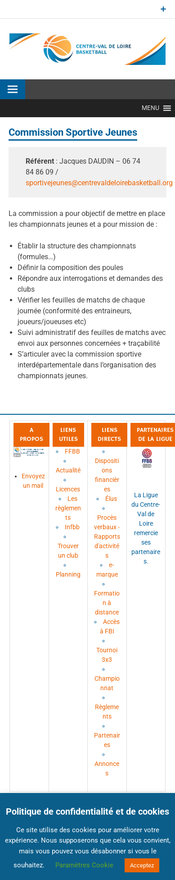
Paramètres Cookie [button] (84, 865)
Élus (111, 498)
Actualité (68, 470)
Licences (68, 489)
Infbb (72, 527)
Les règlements (68, 508)
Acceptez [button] (142, 865)
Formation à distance (107, 603)
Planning (68, 574)
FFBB (72, 451)
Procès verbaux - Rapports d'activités (107, 536)
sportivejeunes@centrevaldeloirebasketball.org (99, 183)
